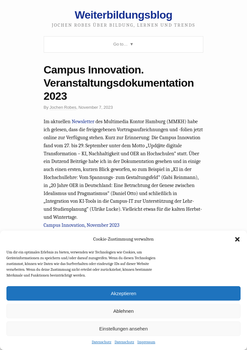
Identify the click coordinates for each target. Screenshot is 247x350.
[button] (237, 239)
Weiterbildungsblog (123, 15)
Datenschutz (101, 342)
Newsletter (83, 121)
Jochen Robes (63, 107)
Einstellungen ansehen (123, 328)
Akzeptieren (123, 293)
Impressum (146, 342)
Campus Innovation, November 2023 (82, 225)
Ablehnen (123, 311)
